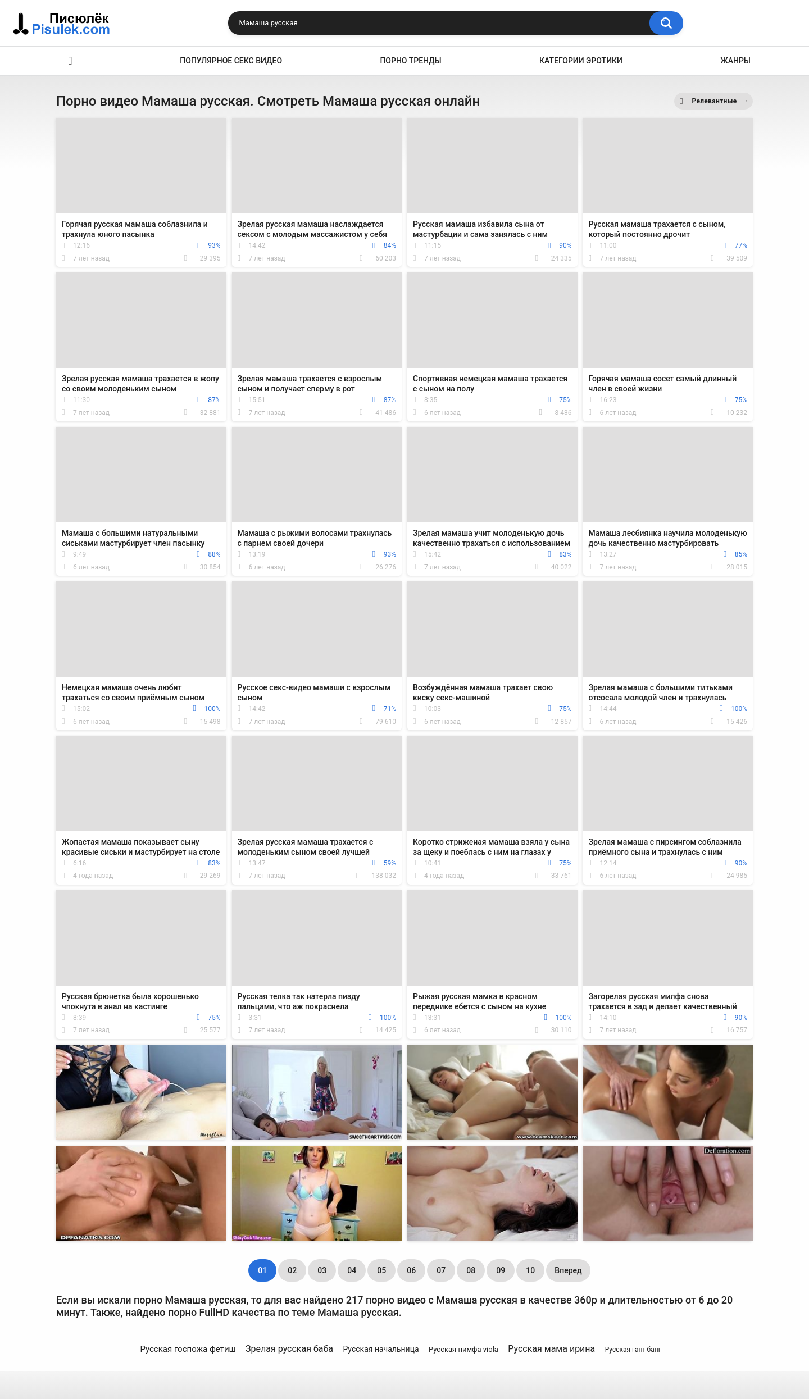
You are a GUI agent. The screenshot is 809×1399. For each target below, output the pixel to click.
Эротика (70, 61)
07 (441, 1270)
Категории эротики (580, 60)
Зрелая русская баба (289, 1348)
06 (411, 1270)
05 (381, 1270)
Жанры (735, 60)
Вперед (568, 1270)
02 (292, 1270)
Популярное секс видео (231, 60)
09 (500, 1270)
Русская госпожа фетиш (187, 1349)
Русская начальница (381, 1349)
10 (530, 1270)
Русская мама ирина (551, 1348)
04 (351, 1270)
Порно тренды (410, 60)
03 (321, 1270)
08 (470, 1270)
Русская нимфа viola (463, 1349)
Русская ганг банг (633, 1350)
